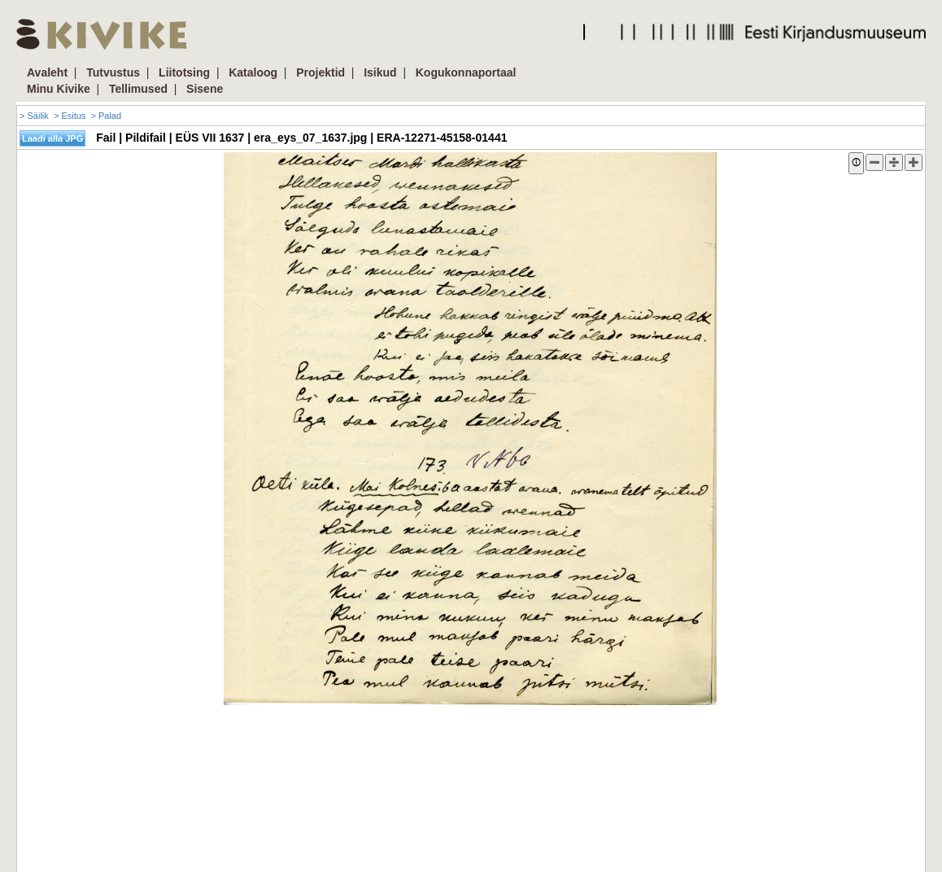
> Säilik (34, 116)
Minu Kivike (58, 88)
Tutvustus (113, 72)
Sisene (204, 88)
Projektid (320, 72)
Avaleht (47, 72)
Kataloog (253, 72)
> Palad (105, 116)
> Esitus (69, 116)
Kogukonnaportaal (466, 72)
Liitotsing (184, 72)
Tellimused (138, 88)
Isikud (380, 72)
